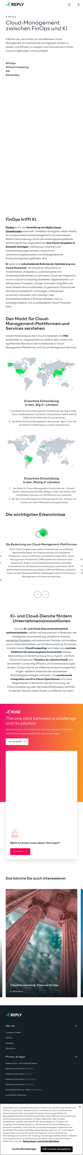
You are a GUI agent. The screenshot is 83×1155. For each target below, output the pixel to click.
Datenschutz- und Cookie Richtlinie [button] (21, 1063)
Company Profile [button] (13, 1033)
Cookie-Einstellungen (24, 1149)
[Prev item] (37, 594)
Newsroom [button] (10, 1048)
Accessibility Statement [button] (16, 1095)
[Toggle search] (69, 4)
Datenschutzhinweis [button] (20, 1069)
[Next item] (45, 594)
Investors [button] (10, 1043)
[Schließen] (80, 1107)
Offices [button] (9, 1038)
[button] (17, 741)
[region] (41, 1129)
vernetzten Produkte (18, 640)
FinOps (10, 227)
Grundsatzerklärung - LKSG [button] (24, 1090)
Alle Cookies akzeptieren (56, 1149)
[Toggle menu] (78, 4)
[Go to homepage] (15, 4)
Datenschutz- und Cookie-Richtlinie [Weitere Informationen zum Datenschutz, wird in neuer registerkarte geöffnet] (41, 1141)
